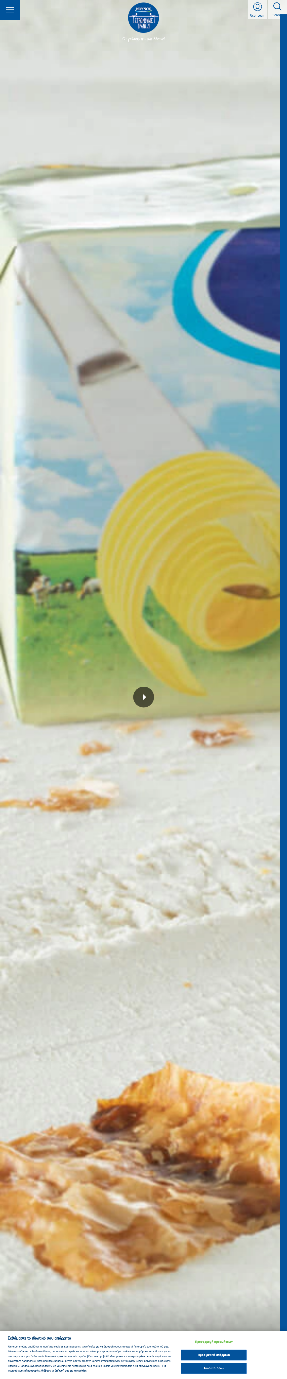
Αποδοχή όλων (214, 1368)
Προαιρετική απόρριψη (214, 1355)
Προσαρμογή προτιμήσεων (214, 1342)
